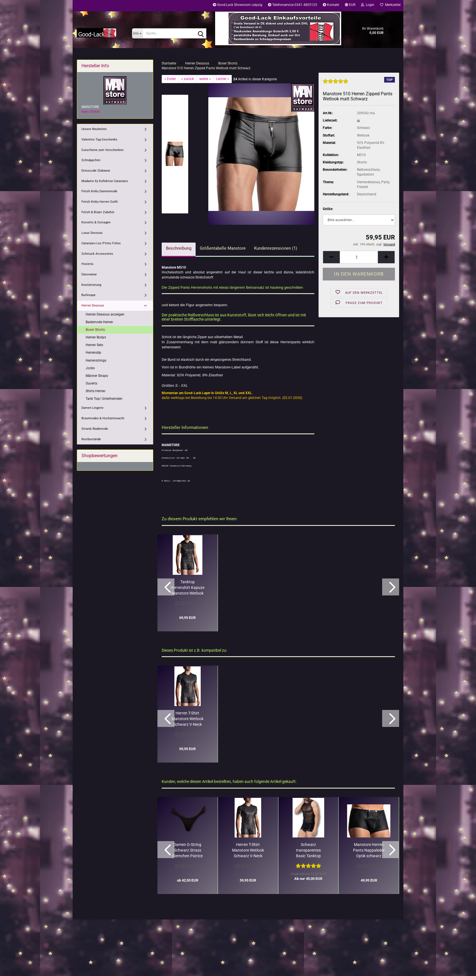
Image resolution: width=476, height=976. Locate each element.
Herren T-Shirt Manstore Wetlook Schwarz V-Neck (188, 719)
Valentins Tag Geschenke (99, 139)
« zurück (187, 79)
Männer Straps (97, 376)
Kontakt (331, 5)
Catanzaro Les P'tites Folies (101, 243)
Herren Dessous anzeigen (105, 314)
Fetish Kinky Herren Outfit (99, 202)
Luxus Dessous (92, 233)
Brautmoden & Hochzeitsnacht (102, 418)
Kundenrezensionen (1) (275, 248)
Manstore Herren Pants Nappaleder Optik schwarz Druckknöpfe (369, 850)
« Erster (170, 79)
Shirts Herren (95, 391)
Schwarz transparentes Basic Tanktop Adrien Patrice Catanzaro (308, 850)
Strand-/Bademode (94, 429)
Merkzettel (390, 5)
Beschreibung (178, 248)
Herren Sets (94, 345)
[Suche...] (137, 33)
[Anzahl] (359, 257)
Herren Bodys (96, 337)
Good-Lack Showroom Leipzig (237, 5)
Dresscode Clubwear (95, 170)
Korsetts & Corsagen (96, 222)
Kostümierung (91, 285)
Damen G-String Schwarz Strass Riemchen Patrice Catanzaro (187, 850)
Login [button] (367, 5)
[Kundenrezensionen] (335, 84)
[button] (350, 5)
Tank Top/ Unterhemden (104, 399)
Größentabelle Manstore (223, 248)
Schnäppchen (90, 160)
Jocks (90, 368)
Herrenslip (93, 353)
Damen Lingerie (92, 408)
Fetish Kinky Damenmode (99, 191)
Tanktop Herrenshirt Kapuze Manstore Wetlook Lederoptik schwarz (187, 588)
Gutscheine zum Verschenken (102, 150)
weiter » (205, 79)
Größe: (328, 209)
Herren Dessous (92, 305)
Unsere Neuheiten (94, 129)
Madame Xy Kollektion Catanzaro (104, 181)
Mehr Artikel (90, 112)
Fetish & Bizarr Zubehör (97, 212)
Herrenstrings (96, 360)
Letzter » (222, 79)
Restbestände (91, 439)
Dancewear (89, 274)
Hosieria (87, 264)
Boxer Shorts (95, 330)
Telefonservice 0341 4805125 (292, 5)
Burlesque (88, 295)
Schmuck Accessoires (97, 254)
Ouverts (91, 383)
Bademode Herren (99, 322)
